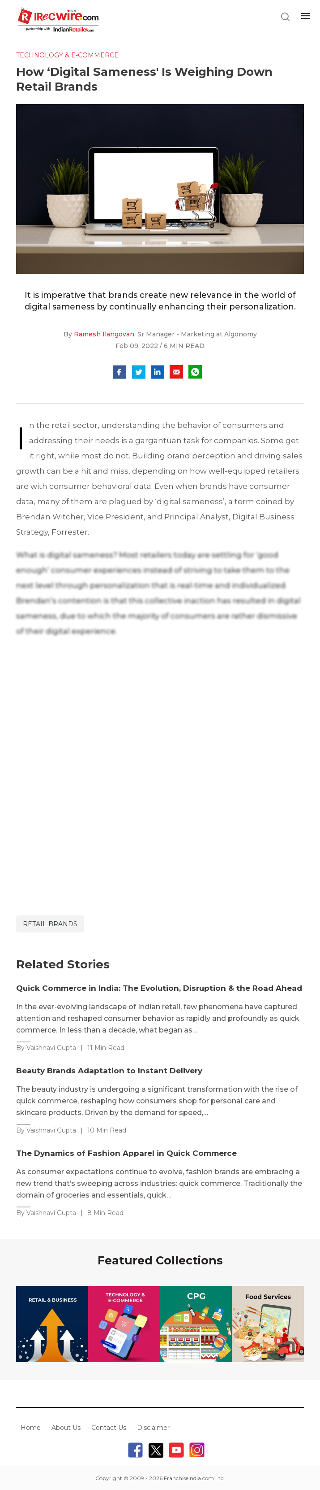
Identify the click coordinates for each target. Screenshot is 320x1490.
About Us (66, 1428)
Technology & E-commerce (67, 55)
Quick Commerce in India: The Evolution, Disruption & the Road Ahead (159, 988)
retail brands (50, 924)
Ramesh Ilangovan (104, 334)
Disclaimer (153, 1428)
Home (31, 1428)
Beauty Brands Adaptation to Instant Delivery (109, 1070)
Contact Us (108, 1428)
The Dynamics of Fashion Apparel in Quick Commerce (126, 1153)
